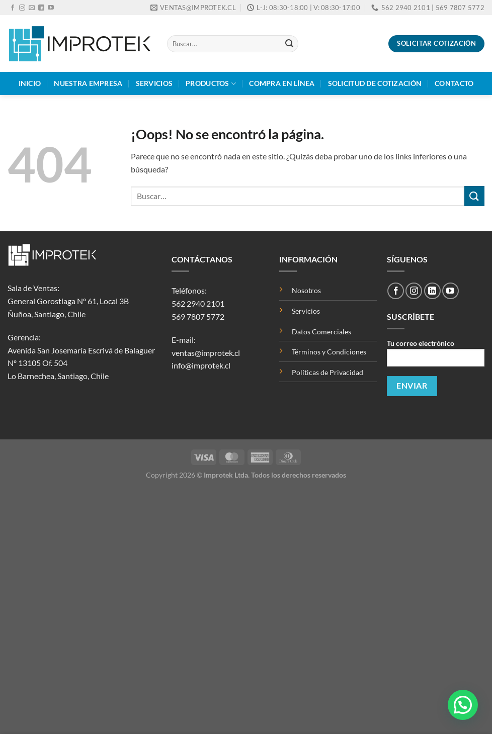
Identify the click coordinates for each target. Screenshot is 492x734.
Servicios (154, 83)
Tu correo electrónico (435, 356)
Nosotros (306, 290)
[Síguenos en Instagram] (22, 8)
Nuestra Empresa (88, 83)
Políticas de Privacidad (327, 372)
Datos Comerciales (321, 331)
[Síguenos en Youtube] (51, 8)
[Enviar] (289, 43)
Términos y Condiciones (329, 351)
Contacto (454, 83)
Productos (211, 83)
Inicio (30, 83)
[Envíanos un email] (32, 8)
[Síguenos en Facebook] (13, 8)
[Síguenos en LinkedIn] (41, 8)
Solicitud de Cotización (375, 83)
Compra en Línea (281, 83)
